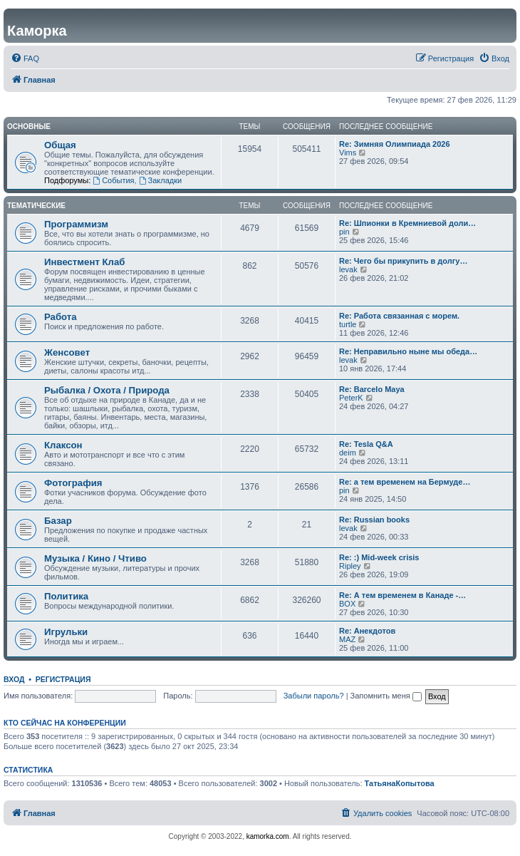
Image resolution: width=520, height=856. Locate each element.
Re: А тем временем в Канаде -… (402, 595)
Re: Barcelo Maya (372, 389)
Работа (60, 316)
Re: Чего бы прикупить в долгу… (403, 261)
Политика (66, 596)
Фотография (73, 483)
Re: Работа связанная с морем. (399, 315)
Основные (29, 126)
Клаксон (63, 445)
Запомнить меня (386, 695)
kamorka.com (267, 836)
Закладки (160, 180)
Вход (14, 679)
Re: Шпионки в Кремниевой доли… (407, 223)
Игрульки (66, 631)
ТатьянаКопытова (400, 783)
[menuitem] (25, 58)
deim (347, 452)
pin (344, 231)
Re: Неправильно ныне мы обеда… (408, 351)
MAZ (347, 639)
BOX (347, 603)
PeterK (351, 397)
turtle (347, 324)
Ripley (350, 566)
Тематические (36, 206)
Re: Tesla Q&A (366, 444)
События (113, 180)
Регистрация (63, 679)
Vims (347, 152)
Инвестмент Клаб (84, 262)
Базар (58, 520)
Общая (60, 145)
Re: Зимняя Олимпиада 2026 (394, 144)
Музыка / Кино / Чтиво (95, 558)
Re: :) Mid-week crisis (379, 557)
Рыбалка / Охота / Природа (107, 390)
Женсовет (67, 352)
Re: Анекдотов (367, 630)
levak (348, 269)
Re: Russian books (374, 519)
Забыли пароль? (314, 695)
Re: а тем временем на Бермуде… (404, 482)
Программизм (76, 224)
